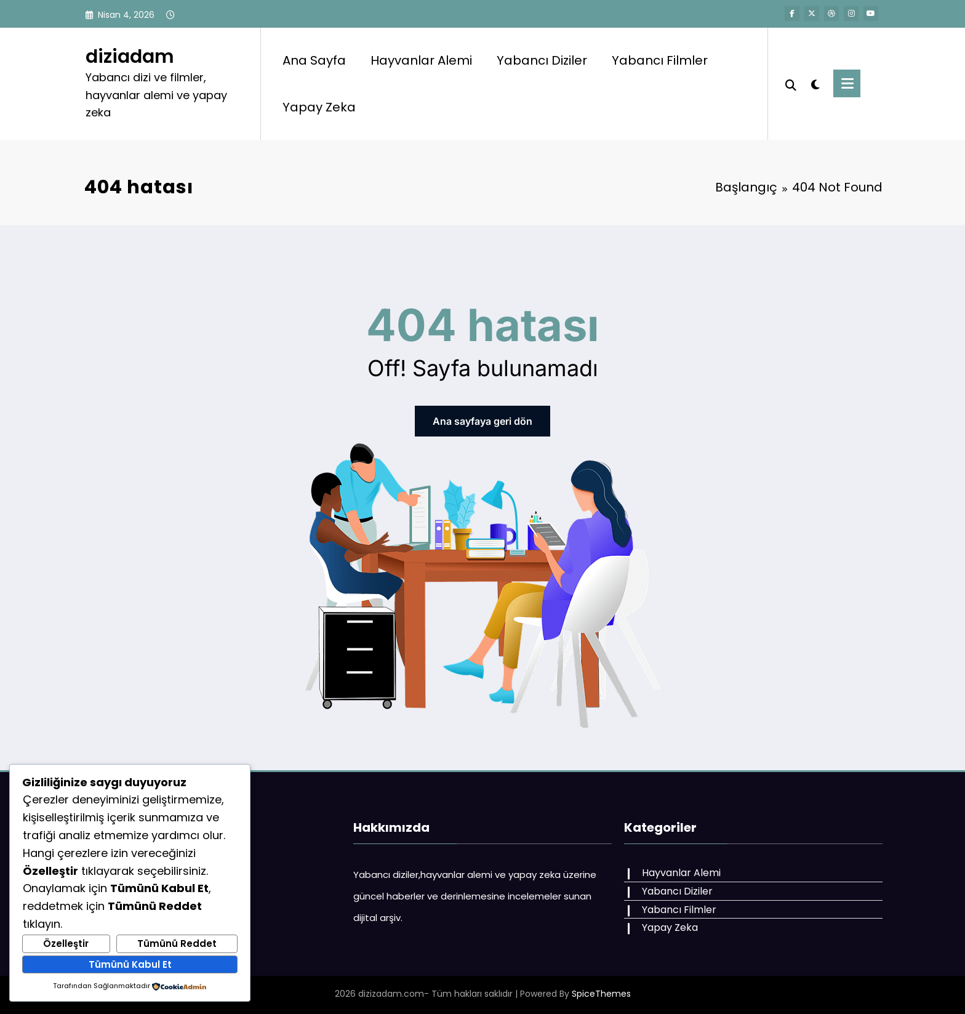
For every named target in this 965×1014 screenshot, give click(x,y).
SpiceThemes (601, 994)
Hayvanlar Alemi (421, 60)
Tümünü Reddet (177, 943)
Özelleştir (66, 943)
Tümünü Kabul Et (130, 964)
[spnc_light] (815, 83)
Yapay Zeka (319, 107)
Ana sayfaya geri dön (482, 421)
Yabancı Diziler (542, 60)
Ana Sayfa (314, 60)
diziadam (130, 57)
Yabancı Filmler (660, 60)
